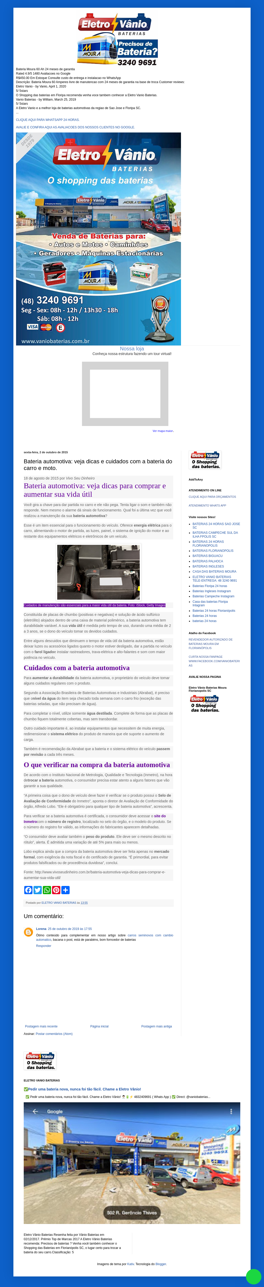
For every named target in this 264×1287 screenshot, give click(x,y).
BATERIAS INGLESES (208, 566)
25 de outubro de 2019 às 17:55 (70, 929)
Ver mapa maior (163, 431)
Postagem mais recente (41, 1026)
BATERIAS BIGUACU (207, 556)
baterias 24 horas (205, 621)
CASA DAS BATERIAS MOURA (214, 571)
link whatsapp (253, 1276)
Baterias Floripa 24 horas (210, 586)
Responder (43, 946)
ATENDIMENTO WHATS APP (207, 505)
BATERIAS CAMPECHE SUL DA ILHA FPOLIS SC (215, 534)
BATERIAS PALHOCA (208, 561)
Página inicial (99, 1026)
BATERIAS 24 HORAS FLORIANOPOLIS (208, 543)
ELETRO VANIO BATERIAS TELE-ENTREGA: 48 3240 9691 (215, 578)
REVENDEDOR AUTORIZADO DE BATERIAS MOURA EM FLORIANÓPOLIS (211, 644)
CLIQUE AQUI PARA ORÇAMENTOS (212, 496)
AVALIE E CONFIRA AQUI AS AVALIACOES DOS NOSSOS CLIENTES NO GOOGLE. (75, 127)
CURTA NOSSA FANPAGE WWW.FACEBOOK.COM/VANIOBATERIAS (214, 661)
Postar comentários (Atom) (54, 1034)
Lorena (41, 929)
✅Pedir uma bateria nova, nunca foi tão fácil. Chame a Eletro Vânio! (82, 1089)
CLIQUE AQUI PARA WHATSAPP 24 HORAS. (48, 120)
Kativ (130, 1264)
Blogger (160, 1264)
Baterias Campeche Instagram (213, 596)
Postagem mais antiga (156, 1026)
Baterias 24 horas (205, 616)
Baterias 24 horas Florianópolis (214, 611)
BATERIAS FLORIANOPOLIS (213, 551)
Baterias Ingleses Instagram (212, 591)
